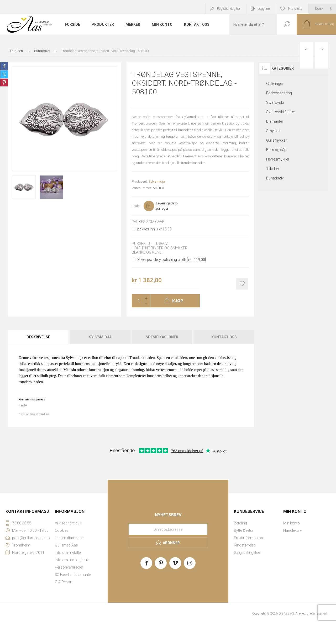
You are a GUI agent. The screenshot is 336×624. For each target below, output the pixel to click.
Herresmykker (277, 159)
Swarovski (275, 102)
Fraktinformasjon (248, 538)
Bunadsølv (275, 178)
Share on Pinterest (4, 82)
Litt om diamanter (69, 538)
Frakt (136, 206)
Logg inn (264, 9)
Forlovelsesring (279, 93)
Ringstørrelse (245, 545)
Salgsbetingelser (247, 552)
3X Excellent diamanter (73, 575)
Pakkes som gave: (148, 222)
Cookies (62, 530)
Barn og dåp (276, 150)
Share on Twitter (4, 74)
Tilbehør (273, 169)
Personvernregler (69, 567)
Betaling (240, 523)
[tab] (39, 337)
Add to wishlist (242, 284)
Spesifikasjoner (162, 337)
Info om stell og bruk (72, 560)
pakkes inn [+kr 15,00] (154, 229)
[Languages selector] (322, 9)
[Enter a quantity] (137, 300)
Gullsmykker (276, 140)
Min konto (291, 523)
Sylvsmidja (157, 181)
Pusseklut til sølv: (150, 244)
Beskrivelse (38, 337)
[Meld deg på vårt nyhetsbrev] (168, 529)
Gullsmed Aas (66, 545)
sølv (24, 405)
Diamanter (274, 121)
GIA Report (63, 582)
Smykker (273, 131)
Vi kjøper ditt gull (68, 523)
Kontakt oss (224, 337)
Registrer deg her (228, 9)
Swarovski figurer (280, 112)
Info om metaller (68, 552)
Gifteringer (274, 83)
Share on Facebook (4, 66)
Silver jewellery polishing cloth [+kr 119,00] (171, 259)
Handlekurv (292, 530)
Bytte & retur (244, 530)
